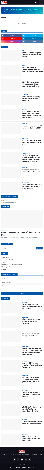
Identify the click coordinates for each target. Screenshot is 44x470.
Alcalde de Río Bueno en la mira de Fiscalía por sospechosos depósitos (31, 409)
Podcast (3, 262)
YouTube (17, 467)
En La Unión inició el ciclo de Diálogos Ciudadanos (32, 335)
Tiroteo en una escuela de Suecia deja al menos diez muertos (31, 394)
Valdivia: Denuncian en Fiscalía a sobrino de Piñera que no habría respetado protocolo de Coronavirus (31, 158)
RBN (24, 465)
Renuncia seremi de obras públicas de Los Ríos (20, 233)
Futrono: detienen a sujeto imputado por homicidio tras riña (32, 142)
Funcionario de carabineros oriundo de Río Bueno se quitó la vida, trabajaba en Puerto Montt (31, 114)
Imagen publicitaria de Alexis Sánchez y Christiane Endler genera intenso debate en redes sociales (32, 351)
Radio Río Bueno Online (7, 259)
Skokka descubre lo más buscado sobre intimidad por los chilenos (32, 306)
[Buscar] (22, 248)
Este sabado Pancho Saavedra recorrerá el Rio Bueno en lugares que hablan (32, 69)
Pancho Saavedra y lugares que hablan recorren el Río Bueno (31, 55)
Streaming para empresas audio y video (11, 264)
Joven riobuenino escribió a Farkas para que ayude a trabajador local (32, 186)
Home (11, 467)
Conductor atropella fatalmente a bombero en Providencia (31, 438)
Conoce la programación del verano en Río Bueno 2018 (32, 127)
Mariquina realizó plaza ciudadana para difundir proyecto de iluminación (30, 84)
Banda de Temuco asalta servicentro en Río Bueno (31, 171)
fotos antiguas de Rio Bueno (8, 267)
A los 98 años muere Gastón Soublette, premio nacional (32, 423)
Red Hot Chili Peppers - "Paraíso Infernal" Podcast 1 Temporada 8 (32, 365)
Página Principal (5, 257)
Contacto (24, 467)
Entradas (5, 200)
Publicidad (31, 467)
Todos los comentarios (9, 202)
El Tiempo (3, 269)
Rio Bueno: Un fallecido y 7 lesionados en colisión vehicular (31, 99)
